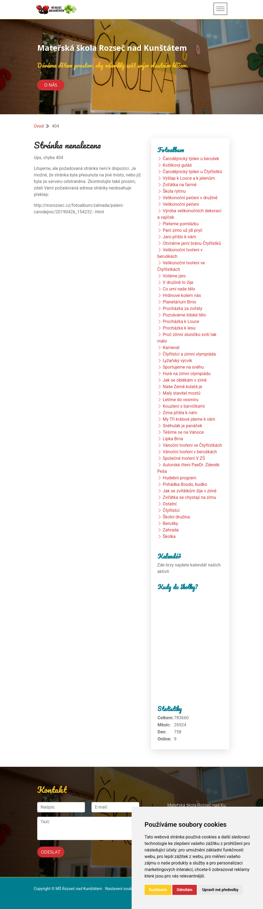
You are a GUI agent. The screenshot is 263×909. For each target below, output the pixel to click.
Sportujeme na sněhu (183, 367)
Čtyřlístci (171, 510)
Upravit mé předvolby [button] (220, 890)
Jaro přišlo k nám (179, 236)
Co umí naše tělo (179, 289)
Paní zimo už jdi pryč (182, 230)
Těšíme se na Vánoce (183, 432)
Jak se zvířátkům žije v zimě (189, 490)
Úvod (39, 126)
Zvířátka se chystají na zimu (189, 497)
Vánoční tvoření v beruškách (190, 451)
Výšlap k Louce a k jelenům (189, 178)
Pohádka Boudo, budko (185, 484)
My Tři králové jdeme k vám (189, 419)
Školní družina (176, 517)
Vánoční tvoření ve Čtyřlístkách (192, 445)
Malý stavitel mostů (181, 393)
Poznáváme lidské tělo (184, 315)
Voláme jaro (174, 275)
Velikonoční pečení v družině (190, 197)
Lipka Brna (173, 438)
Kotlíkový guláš (177, 165)
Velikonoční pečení (181, 204)
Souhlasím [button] (158, 890)
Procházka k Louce (181, 321)
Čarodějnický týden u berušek (191, 158)
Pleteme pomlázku (180, 223)
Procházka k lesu (179, 328)
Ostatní (169, 503)
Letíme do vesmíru (180, 399)
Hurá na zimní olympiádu (186, 373)
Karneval (171, 347)
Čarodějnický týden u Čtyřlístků (192, 171)
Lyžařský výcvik (177, 360)
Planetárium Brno (179, 302)
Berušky (170, 523)
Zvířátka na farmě (180, 184)
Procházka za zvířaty (182, 308)
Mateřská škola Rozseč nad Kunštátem (112, 47)
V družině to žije (178, 282)
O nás (50, 85)
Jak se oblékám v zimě (185, 380)
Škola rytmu (174, 191)
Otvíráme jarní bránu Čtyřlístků (192, 243)
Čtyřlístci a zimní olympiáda (189, 354)
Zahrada (171, 530)
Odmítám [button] (184, 890)
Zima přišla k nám (180, 412)
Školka (169, 536)
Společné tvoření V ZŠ (184, 458)
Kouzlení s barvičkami (184, 406)
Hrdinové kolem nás (182, 295)
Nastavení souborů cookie (127, 888)
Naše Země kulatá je (182, 386)
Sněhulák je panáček (182, 425)
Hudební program (179, 477)
